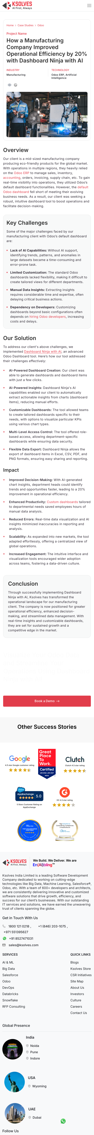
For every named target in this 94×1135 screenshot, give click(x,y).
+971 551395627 (16, 932)
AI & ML (8, 962)
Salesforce (10, 975)
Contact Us (78, 1013)
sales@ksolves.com (24, 945)
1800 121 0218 (18, 926)
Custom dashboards (62, 502)
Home (10, 25)
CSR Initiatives (81, 975)
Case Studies (25, 25)
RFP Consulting (13, 1006)
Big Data (8, 969)
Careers (76, 1006)
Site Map (76, 981)
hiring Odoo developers (47, 317)
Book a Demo (47, 701)
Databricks (10, 994)
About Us (77, 988)
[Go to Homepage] (17, 6)
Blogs (74, 962)
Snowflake (10, 1000)
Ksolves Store (80, 969)
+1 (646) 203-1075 (52, 926)
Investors (77, 994)
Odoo (40, 25)
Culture (75, 1000)
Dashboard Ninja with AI (43, 351)
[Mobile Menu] (89, 5)
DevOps (8, 988)
